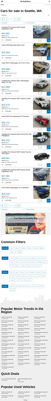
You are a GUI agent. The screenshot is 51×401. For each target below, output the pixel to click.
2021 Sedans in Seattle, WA (7, 360)
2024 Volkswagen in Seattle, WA (41, 341)
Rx (27, 272)
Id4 (33, 276)
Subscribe (48, 4)
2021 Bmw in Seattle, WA (23, 352)
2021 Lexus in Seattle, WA (7, 352)
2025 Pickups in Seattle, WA (7, 348)
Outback (12, 280)
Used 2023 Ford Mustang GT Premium (15, 116)
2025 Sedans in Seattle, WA (7, 329)
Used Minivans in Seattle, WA (40, 396)
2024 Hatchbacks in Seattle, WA (8, 337)
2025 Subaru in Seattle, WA (7, 341)
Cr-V (22, 280)
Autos (2, 4)
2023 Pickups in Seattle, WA (40, 364)
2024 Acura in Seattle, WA (39, 345)
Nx (14, 276)
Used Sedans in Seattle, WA (23, 393)
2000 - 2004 (12, 290)
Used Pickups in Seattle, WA (7, 396)
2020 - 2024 (12, 286)
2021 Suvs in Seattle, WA (23, 321)
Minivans (41, 248)
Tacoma (38, 276)
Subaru (17, 258)
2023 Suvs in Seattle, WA (39, 318)
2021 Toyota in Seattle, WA (23, 345)
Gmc (40, 266)
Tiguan (24, 276)
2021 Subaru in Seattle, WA (40, 352)
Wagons (12, 252)
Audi (27, 258)
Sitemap (25, 400)
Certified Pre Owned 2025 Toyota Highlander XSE (13, 28)
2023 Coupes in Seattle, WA (23, 364)
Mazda (26, 262)
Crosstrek (32, 272)
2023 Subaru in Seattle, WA (23, 341)
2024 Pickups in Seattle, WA (40, 348)
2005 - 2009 (41, 286)
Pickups (29, 248)
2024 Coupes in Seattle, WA (23, 360)
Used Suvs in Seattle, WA (7, 393)
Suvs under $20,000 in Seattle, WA (9, 379)
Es (30, 280)
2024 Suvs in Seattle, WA (7, 318)
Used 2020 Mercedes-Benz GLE (13, 45)
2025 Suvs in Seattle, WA (23, 318)
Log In (44, 4)
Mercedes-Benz (39, 262)
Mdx (26, 280)
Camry (16, 272)
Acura (44, 258)
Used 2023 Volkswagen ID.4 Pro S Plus (16, 63)
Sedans (16, 248)
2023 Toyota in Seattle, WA (39, 325)
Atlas (44, 276)
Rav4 (11, 272)
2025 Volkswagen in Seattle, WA (8, 345)
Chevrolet (29, 266)
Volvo (39, 258)
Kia (46, 262)
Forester (44, 272)
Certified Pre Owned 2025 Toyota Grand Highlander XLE (16, 170)
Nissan (23, 266)
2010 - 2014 (34, 286)
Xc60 (29, 276)
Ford (11, 266)
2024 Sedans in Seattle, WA (7, 325)
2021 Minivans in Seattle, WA (8, 368)
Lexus (22, 258)
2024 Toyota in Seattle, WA (7, 321)
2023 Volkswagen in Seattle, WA (41, 333)
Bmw (17, 262)
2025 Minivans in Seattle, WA (8, 364)
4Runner (22, 272)
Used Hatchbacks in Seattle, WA (40, 393)
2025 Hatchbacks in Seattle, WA (8, 356)
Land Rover (17, 266)
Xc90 (17, 280)
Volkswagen (33, 258)
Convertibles (19, 252)
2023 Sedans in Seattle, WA (23, 329)
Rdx (19, 276)
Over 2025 (20, 286)
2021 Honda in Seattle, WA (23, 356)
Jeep (21, 262)
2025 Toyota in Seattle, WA (39, 321)
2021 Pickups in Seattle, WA (40, 360)
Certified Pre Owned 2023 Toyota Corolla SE (16, 99)
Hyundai (32, 262)
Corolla (38, 272)
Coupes (35, 248)
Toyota (11, 258)
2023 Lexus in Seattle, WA (23, 333)
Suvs (12, 248)
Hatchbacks (23, 248)
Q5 (11, 276)
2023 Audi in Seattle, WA (7, 333)
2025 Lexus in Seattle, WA (39, 337)
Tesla (35, 266)
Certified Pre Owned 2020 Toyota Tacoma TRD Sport (16, 152)
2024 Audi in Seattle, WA (23, 325)
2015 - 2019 (26, 286)
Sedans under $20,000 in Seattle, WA (25, 380)
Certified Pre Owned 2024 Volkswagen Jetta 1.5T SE (15, 81)
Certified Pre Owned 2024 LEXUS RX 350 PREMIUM (16, 135)
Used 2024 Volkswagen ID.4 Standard (15, 187)
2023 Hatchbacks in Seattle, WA (24, 348)
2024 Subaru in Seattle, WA (23, 337)
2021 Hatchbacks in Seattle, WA (40, 356)
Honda (11, 262)
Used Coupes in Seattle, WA (23, 396)
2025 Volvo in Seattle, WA (39, 329)
